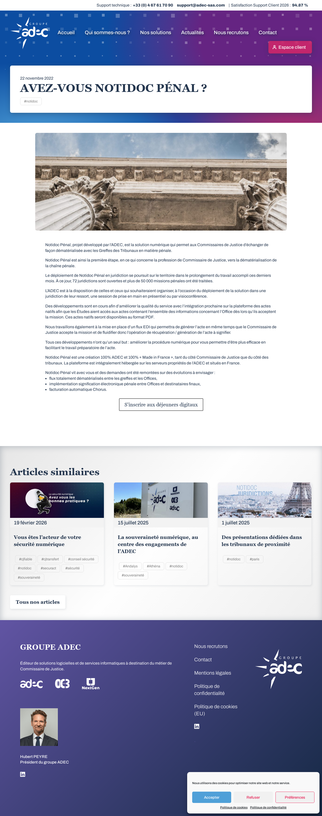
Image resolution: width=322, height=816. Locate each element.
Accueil (66, 32)
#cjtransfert (50, 559)
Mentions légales (212, 673)
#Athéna (153, 566)
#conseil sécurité (81, 559)
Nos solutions (155, 32)
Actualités (192, 32)
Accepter (211, 797)
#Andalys (130, 566)
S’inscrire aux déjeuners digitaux (161, 404)
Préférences (295, 797)
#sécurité (72, 568)
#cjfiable (25, 559)
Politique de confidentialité (268, 807)
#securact (48, 568)
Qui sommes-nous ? (107, 32)
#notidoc (31, 101)
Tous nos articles (38, 602)
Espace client (292, 47)
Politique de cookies (234, 807)
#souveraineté (29, 577)
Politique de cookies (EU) (215, 710)
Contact (268, 32)
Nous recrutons (231, 32)
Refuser (253, 797)
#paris (254, 559)
